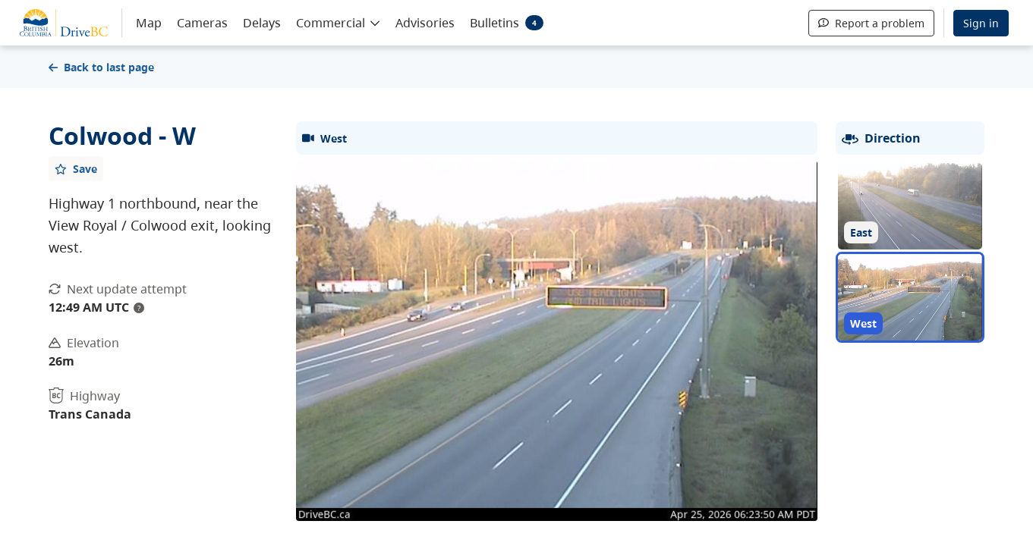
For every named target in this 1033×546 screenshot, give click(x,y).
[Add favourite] (76, 168)
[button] (338, 22)
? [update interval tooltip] (138, 308)
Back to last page (101, 67)
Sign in (981, 23)
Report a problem (871, 23)
